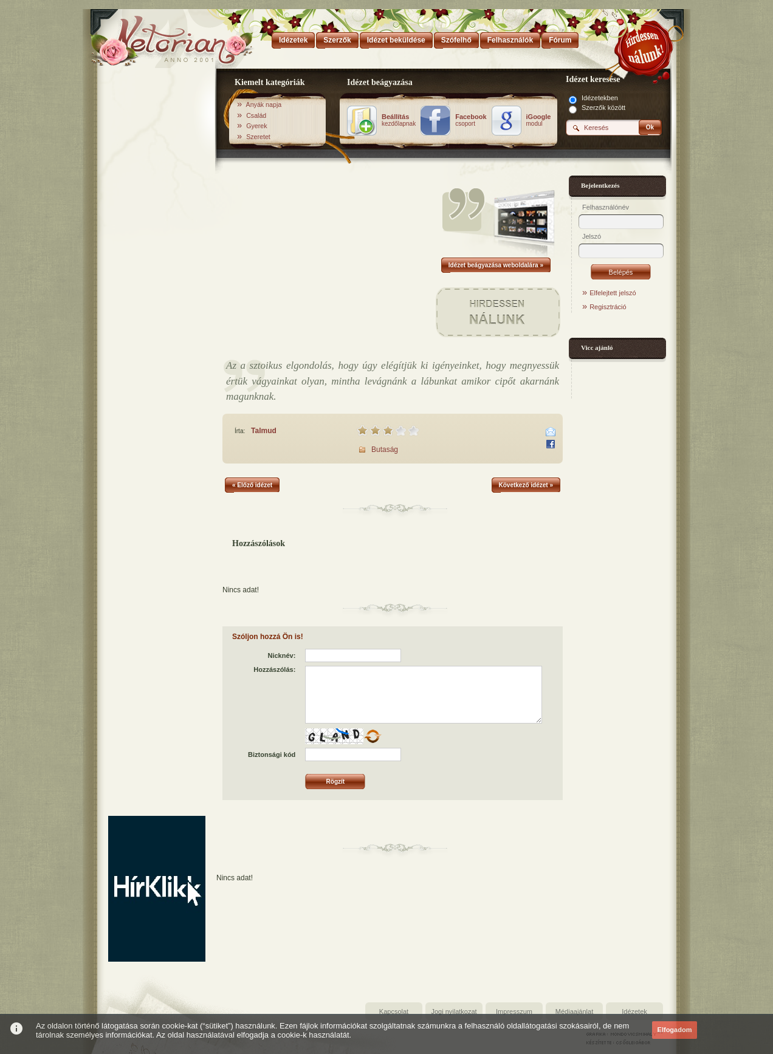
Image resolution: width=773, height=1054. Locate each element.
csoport (470, 120)
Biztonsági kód (271, 754)
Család (256, 115)
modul (538, 120)
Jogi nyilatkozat (453, 1011)
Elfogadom (675, 1029)
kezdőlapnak (399, 120)
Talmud (264, 430)
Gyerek (256, 125)
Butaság (384, 449)
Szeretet (258, 136)
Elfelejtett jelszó (612, 292)
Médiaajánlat (574, 1011)
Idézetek (634, 1011)
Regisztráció (608, 306)
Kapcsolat (393, 1011)
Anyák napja (264, 104)
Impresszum (514, 1011)
